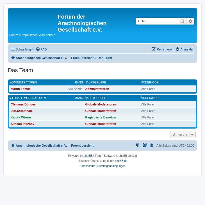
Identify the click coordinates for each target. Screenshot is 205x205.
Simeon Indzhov (22, 123)
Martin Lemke (21, 89)
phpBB (88, 155)
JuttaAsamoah (21, 111)
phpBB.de (121, 160)
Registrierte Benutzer (101, 117)
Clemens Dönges (23, 104)
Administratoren (23, 82)
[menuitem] (41, 49)
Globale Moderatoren (28, 98)
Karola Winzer (21, 117)
